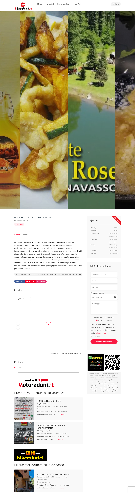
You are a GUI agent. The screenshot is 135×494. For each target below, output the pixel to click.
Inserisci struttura (63, 4)
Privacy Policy (77, 4)
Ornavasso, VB (21, 221)
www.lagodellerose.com (71, 274)
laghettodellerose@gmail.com (49, 274)
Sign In (115, 4)
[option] (91, 110)
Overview (17, 234)
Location (26, 234)
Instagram (41, 281)
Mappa (39, 4)
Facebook (20, 281)
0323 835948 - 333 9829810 (25, 274)
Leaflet (52, 353)
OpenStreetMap (66, 353)
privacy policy (101, 333)
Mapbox (58, 353)
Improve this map (76, 353)
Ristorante (19, 224)
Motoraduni (50, 4)
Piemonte (19, 367)
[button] (18, 324)
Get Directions (24, 299)
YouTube (30, 281)
